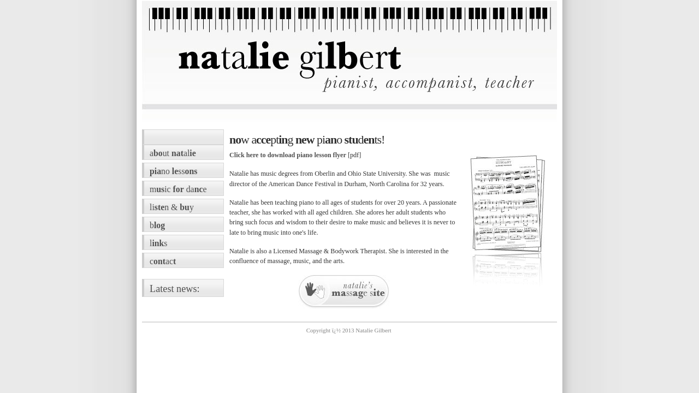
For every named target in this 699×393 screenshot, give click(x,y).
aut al (173, 153)
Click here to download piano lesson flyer (287, 155)
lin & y (172, 207)
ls (159, 243)
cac (163, 261)
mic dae (178, 189)
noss (173, 171)
